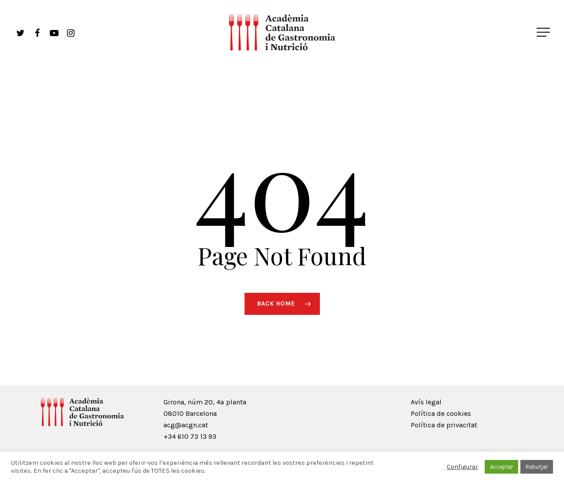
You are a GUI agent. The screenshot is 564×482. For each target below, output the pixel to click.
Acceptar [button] (501, 466)
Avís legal (426, 402)
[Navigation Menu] (544, 32)
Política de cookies (441, 413)
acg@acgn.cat (185, 425)
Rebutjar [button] (537, 466)
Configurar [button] (462, 467)
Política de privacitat (444, 425)
